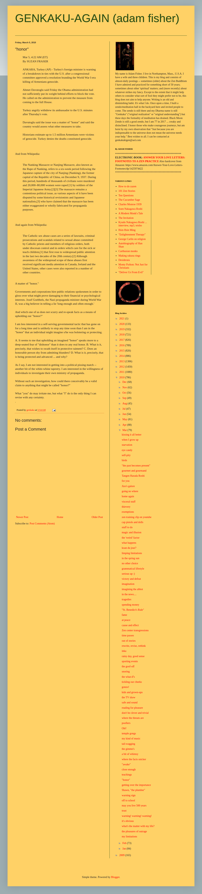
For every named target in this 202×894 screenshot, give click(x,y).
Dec (124, 382)
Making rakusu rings (129, 255)
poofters (126, 723)
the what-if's (128, 676)
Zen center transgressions (135, 630)
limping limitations (132, 553)
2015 (122, 350)
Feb (124, 843)
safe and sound (129, 702)
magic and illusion (131, 532)
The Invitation (126, 218)
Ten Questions (126, 195)
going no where (130, 491)
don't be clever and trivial (135, 712)
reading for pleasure (132, 707)
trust (124, 810)
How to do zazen (127, 186)
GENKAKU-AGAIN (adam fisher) (97, 18)
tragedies (126, 599)
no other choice (130, 563)
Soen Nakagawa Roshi (131, 208)
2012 (122, 366)
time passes (128, 635)
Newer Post (22, 517)
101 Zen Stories (127, 191)
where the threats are (133, 718)
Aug (125, 403)
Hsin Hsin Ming (127, 230)
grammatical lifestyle (133, 568)
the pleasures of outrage (134, 831)
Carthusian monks (128, 251)
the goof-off (128, 666)
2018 (122, 334)
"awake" (126, 764)
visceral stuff (128, 501)
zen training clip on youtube (136, 517)
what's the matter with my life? (138, 826)
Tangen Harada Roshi (133, 475)
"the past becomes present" (136, 465)
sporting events (130, 661)
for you (126, 480)
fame (124, 614)
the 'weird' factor (131, 537)
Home (60, 517)
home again (128, 496)
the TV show (128, 697)
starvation (127, 444)
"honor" (126, 779)
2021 (122, 318)
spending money (130, 604)
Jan (124, 848)
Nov (125, 387)
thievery (126, 506)
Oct (124, 392)
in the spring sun (130, 558)
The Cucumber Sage (129, 199)
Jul (124, 408)
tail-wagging (128, 743)
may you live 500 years (134, 805)
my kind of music (131, 738)
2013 (122, 361)
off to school (128, 800)
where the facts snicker (134, 759)
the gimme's (128, 749)
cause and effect (130, 625)
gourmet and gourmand (134, 470)
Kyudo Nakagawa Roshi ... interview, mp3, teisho (133, 224)
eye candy (127, 450)
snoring (126, 671)
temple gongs (129, 733)
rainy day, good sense (133, 656)
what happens (129, 542)
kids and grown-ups (132, 692)
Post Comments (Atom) (42, 523)
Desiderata (124, 260)
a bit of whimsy (130, 754)
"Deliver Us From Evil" (131, 272)
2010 (122, 377)
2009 (122, 855)
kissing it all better (131, 434)
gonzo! (125, 687)
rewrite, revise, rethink (134, 645)
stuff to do (127, 527)
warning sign (129, 795)
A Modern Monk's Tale (131, 213)
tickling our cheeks (132, 682)
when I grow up (130, 439)
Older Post (97, 517)
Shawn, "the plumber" (133, 790)
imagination (128, 584)
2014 (122, 356)
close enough (129, 769)
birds (124, 460)
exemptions (128, 511)
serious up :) (128, 573)
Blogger (115, 877)
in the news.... (129, 594)
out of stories (129, 640)
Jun (124, 414)
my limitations (129, 836)
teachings (127, 774)
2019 (122, 329)
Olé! (124, 728)
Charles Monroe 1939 (130, 204)
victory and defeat (131, 578)
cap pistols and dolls (132, 522)
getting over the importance (136, 785)
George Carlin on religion (132, 239)
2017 (122, 339)
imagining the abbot (132, 589)
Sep (124, 398)
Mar (124, 430)
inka (124, 651)
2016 (122, 345)
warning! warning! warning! (137, 816)
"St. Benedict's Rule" (133, 609)
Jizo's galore (128, 486)
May (125, 419)
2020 (122, 324)
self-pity (126, 455)
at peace (126, 620)
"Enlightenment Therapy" (132, 234)
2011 (122, 372)
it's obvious (128, 821)
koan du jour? (129, 547)
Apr (124, 424)
